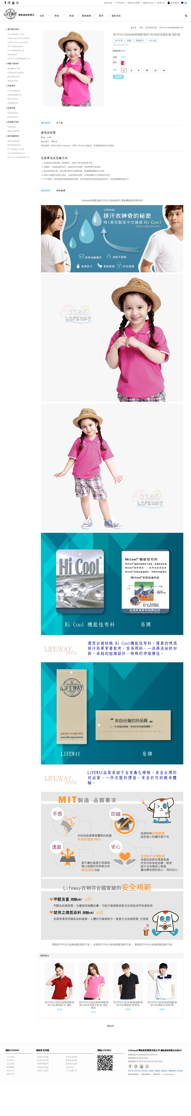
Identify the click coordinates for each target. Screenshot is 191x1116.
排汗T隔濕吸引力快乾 (15, 34)
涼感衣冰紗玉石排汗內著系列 (18, 38)
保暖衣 (157, 1071)
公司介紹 (9, 1057)
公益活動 (9, 1064)
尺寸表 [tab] (59, 123)
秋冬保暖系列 (13, 136)
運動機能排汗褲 (13, 69)
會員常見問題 (42, 1057)
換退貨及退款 (42, 1067)
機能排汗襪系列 (13, 131)
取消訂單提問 (42, 1060)
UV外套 (180, 1071)
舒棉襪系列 (11, 127)
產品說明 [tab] (45, 123)
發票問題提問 (42, 1064)
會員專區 (174, 3)
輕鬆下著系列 (13, 63)
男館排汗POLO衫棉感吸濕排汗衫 (71, 944)
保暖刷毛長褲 (12, 81)
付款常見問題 (70, 1057)
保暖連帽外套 (12, 103)
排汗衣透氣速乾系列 (15, 46)
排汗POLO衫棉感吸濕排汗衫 (18, 59)
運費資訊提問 (70, 1064)
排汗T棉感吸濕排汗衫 (15, 50)
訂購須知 (68, 1067)
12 (155, 70)
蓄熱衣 (164, 1071)
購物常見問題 (134, 3)
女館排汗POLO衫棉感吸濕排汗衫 (112, 944)
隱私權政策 (145, 1074)
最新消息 (108, 3)
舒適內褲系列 (12, 113)
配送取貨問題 (70, 1060)
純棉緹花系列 (12, 117)
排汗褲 (144, 1071)
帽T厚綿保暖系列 (14, 145)
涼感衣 (151, 1071)
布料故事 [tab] (60, 190)
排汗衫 (137, 1071)
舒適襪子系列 (13, 122)
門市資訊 (120, 3)
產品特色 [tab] (45, 190)
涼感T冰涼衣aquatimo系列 (17, 42)
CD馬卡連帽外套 (14, 91)
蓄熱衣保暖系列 (13, 141)
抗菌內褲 (171, 1071)
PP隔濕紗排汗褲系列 (15, 73)
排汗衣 (130, 1071)
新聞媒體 (9, 1067)
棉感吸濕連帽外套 (14, 95)
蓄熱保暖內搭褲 (13, 77)
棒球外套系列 (12, 99)
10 (147, 70)
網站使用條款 (133, 1074)
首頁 (133, 27)
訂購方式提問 (42, 1070)
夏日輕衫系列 (13, 29)
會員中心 (161, 3)
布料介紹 (9, 1070)
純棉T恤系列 (12, 55)
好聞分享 (9, 1074)
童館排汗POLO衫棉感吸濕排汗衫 (153, 944)
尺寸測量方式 (70, 1070)
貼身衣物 (11, 108)
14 (164, 70)
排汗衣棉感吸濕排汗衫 (16, 153)
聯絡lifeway (148, 3)
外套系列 (11, 86)
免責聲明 (156, 1074)
